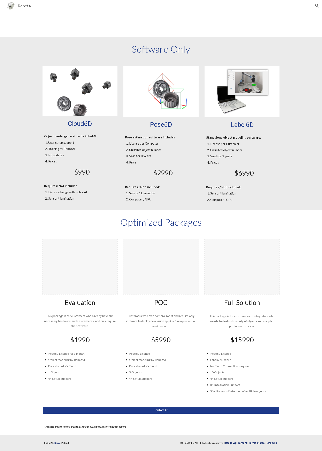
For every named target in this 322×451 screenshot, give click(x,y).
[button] (317, 6)
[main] (161, 49)
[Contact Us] (161, 410)
